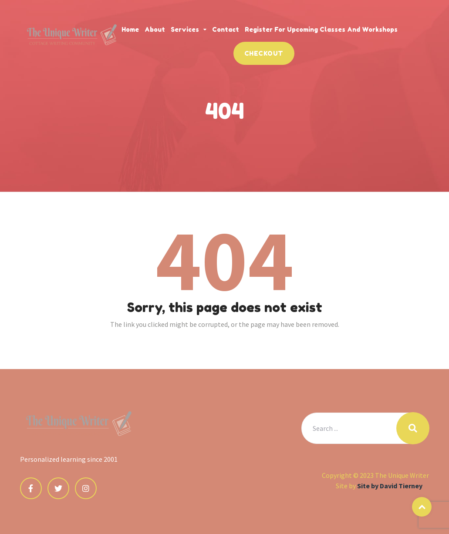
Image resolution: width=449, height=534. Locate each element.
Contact (225, 29)
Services (185, 29)
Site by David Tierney (389, 485)
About (155, 29)
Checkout (264, 53)
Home (130, 29)
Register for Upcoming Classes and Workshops (321, 29)
